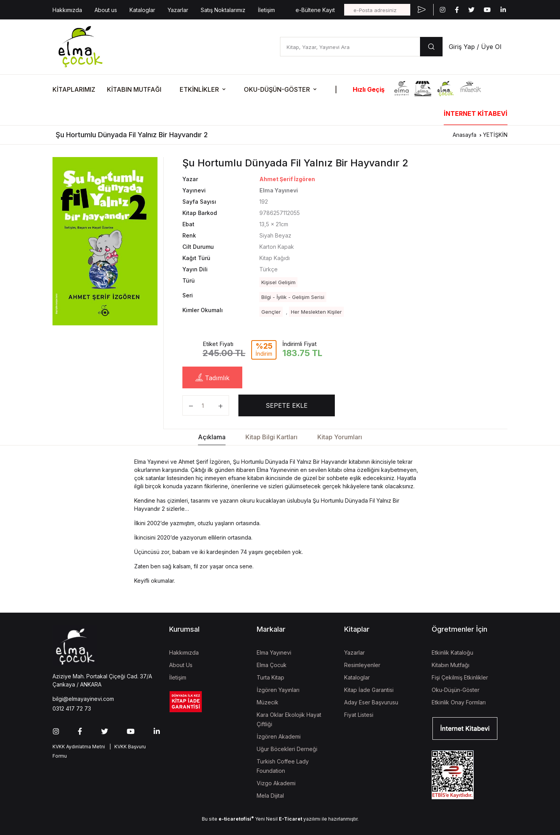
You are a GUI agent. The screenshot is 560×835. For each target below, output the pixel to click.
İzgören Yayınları (278, 690)
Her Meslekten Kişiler (316, 312)
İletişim (266, 10)
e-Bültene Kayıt (315, 10)
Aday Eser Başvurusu (371, 702)
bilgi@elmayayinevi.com (83, 698)
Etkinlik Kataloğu (452, 652)
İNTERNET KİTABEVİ (476, 113)
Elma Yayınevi (274, 652)
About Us (180, 665)
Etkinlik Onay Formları (459, 702)
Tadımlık (212, 377)
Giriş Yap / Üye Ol (475, 47)
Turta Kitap (270, 677)
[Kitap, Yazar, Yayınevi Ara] (350, 46)
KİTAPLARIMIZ (73, 89)
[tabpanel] (105, 241)
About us (105, 10)
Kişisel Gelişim (278, 282)
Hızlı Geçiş (369, 89)
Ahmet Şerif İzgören (287, 179)
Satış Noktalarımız (223, 10)
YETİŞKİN (495, 134)
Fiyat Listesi (358, 714)
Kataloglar (142, 10)
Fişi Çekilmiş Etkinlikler (460, 677)
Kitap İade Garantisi (369, 690)
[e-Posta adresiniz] (377, 10)
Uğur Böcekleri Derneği (287, 749)
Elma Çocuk (272, 665)
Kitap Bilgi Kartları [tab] (271, 437)
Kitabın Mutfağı (450, 665)
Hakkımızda (67, 10)
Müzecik (267, 702)
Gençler (271, 312)
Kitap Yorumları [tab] (339, 437)
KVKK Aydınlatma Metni (78, 746)
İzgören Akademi (279, 736)
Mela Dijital (270, 795)
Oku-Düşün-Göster (456, 690)
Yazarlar (178, 10)
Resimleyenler (362, 665)
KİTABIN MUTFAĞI (134, 89)
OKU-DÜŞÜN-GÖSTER (277, 89)
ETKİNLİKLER (199, 89)
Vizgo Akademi (276, 783)
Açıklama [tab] (212, 437)
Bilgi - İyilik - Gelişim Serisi (292, 297)
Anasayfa (464, 134)
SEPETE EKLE (287, 405)
